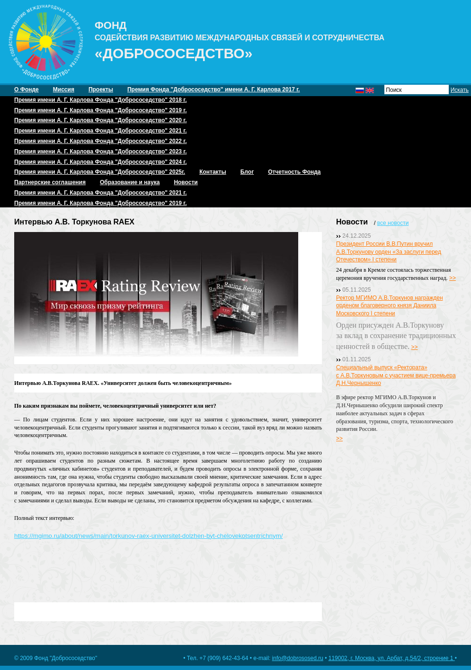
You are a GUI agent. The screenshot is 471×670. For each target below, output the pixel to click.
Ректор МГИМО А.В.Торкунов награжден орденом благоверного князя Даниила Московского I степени (389, 306)
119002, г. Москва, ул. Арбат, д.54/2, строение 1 (392, 658)
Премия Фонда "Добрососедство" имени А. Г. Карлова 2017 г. (213, 89)
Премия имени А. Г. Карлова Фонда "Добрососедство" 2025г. (99, 172)
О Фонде (26, 89)
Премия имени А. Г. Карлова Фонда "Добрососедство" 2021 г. (100, 130)
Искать (460, 90)
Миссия (63, 89)
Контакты (212, 172)
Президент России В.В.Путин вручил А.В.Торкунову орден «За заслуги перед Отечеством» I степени (388, 252)
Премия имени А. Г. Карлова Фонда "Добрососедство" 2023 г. (100, 151)
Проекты (101, 89)
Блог (247, 172)
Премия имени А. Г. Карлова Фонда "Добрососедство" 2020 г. (100, 120)
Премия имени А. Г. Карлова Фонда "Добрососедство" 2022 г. (100, 141)
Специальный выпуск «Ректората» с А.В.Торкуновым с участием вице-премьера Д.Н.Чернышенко (396, 375)
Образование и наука (130, 182)
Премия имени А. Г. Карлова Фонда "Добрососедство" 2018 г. (100, 100)
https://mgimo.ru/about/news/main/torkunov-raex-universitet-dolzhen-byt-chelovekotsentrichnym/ (148, 535)
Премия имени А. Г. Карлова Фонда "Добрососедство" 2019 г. (100, 110)
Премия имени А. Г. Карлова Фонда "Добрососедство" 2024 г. (100, 162)
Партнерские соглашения (50, 182)
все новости (393, 223)
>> (452, 278)
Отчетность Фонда (294, 172)
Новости (185, 182)
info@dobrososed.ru (297, 658)
